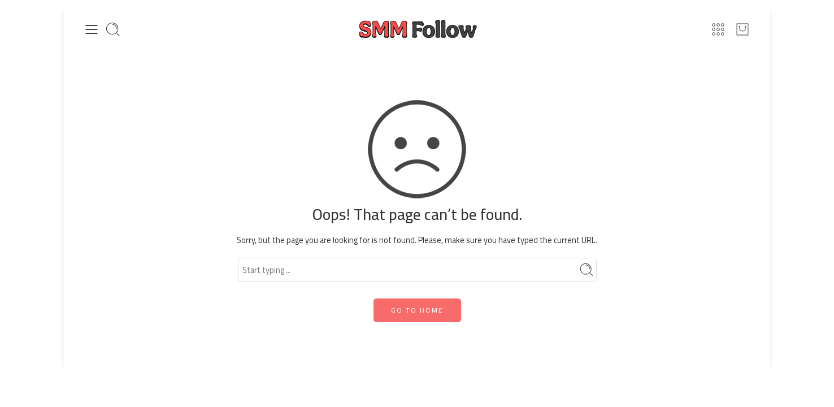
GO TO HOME (417, 310)
